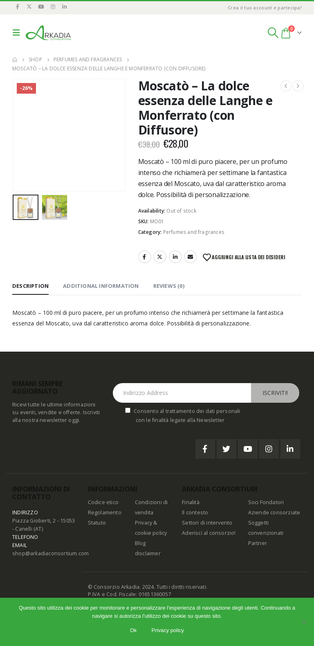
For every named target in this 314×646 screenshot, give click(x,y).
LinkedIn (175, 256)
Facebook (144, 256)
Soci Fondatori (266, 502)
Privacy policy (168, 630)
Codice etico (103, 502)
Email (190, 256)
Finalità (191, 502)
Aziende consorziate (274, 512)
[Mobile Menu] (18, 33)
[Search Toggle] (273, 32)
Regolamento (104, 512)
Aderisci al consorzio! (209, 532)
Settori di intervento (207, 522)
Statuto (97, 522)
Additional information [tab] (101, 285)
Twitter (159, 256)
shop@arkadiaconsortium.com (50, 553)
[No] (304, 622)
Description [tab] (30, 285)
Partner (257, 543)
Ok (133, 630)
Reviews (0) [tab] (168, 285)
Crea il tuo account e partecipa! (265, 7)
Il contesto (195, 512)
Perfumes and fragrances (194, 232)
